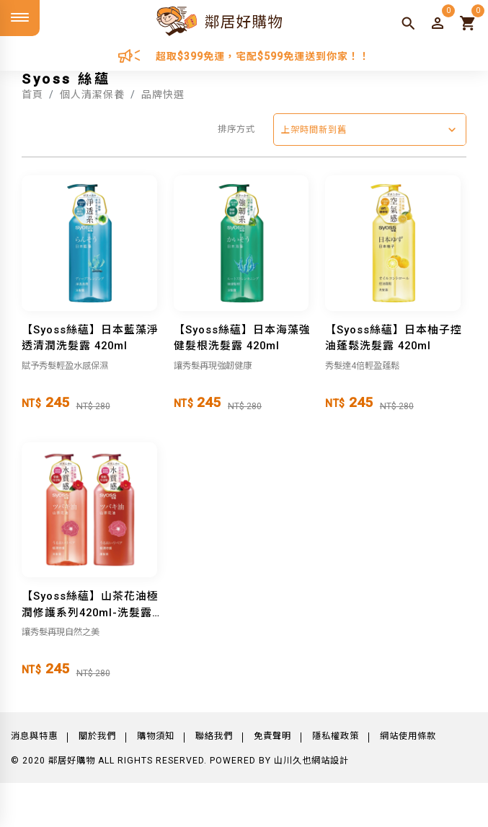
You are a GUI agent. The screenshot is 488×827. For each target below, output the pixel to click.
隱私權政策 (335, 736)
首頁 (32, 94)
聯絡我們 (214, 736)
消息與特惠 (34, 736)
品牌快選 (163, 94)
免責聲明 (272, 736)
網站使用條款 (408, 736)
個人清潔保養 (92, 94)
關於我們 (97, 736)
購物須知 (155, 736)
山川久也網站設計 (311, 761)
